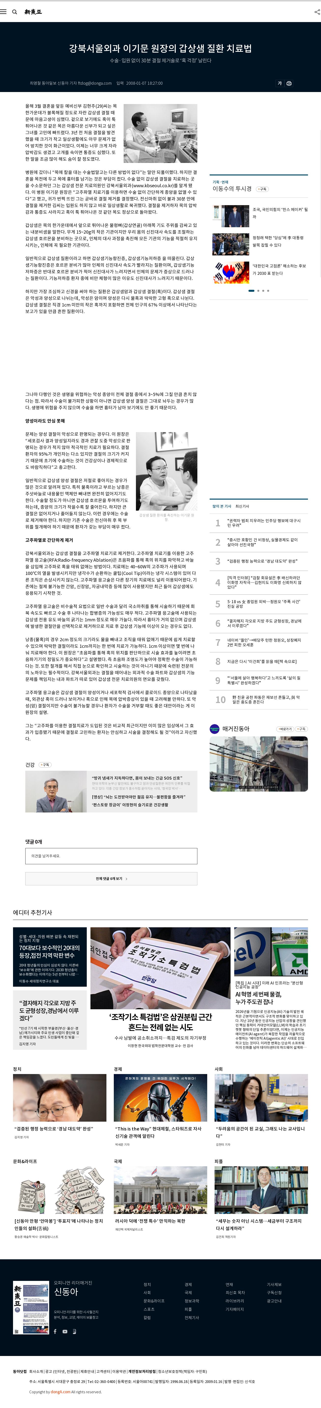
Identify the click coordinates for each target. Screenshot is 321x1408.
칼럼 (147, 1317)
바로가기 (286, 729)
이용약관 (119, 1372)
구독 (46, 765)
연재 (229, 1284)
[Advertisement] (99, 352)
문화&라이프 (154, 1301)
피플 (188, 1309)
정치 (147, 1284)
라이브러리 (235, 1301)
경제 (188, 1284)
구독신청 (274, 1292)
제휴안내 (87, 1372)
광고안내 (274, 1301)
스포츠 (149, 1309)
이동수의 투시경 (232, 189)
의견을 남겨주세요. (45, 856)
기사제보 (274, 1284)
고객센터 (103, 1372)
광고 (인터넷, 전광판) (61, 1372)
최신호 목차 (235, 1292)
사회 (147, 1292)
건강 (30, 765)
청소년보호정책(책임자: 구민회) (182, 1372)
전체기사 (192, 1317)
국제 (188, 1292)
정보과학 (192, 1301)
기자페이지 (235, 1309)
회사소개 (36, 1372)
